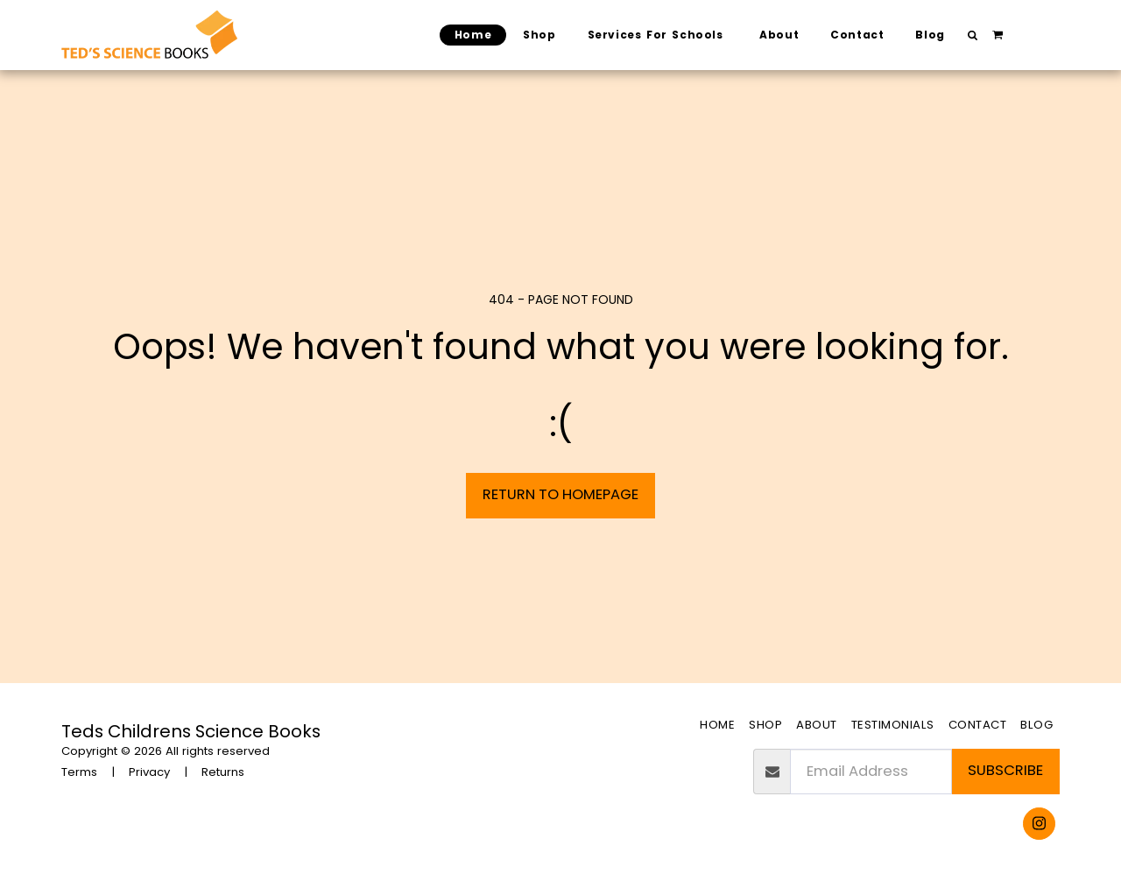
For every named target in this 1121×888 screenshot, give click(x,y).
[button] (973, 35)
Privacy (149, 772)
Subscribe (1005, 770)
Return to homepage (560, 494)
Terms (79, 772)
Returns (222, 772)
